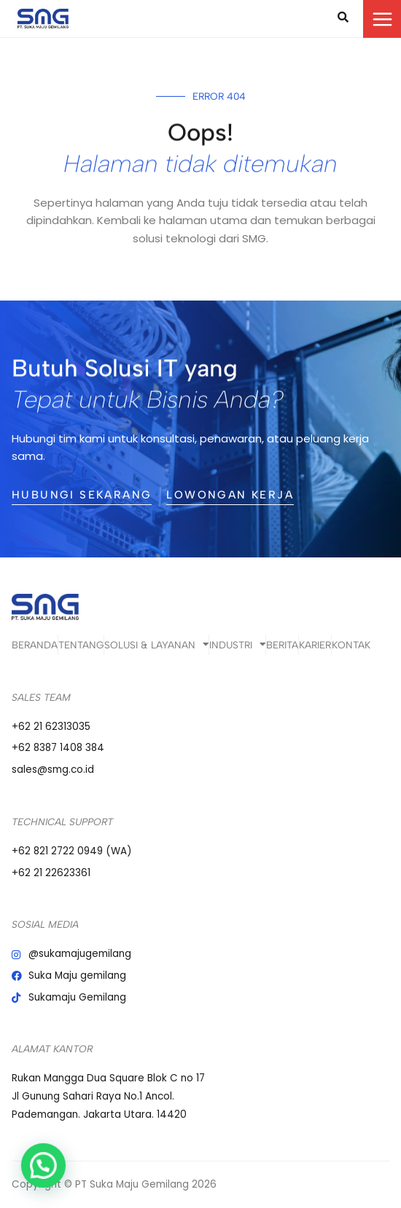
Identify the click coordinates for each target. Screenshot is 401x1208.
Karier (315, 645)
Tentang (81, 645)
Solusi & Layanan (156, 645)
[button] (30, 1169)
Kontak (351, 645)
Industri (237, 645)
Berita (282, 645)
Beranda (35, 645)
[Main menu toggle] (382, 19)
